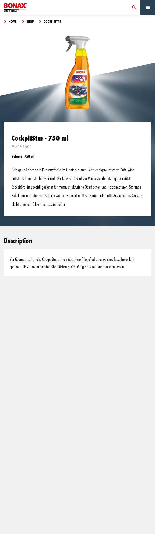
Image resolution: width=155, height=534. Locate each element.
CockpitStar (52, 21)
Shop (30, 21)
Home (13, 21)
